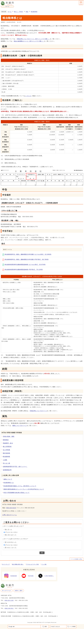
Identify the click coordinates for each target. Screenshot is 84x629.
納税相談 (6, 440)
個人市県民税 (7, 446)
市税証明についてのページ (33, 39)
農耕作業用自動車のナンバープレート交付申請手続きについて (24, 489)
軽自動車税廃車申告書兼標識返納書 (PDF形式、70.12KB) (23, 270)
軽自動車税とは (9, 482)
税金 (27, 11)
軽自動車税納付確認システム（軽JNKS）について (20, 486)
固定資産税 (6, 453)
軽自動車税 (34, 11)
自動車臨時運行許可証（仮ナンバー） (15, 466)
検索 (46, 626)
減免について (8, 479)
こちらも (28, 96)
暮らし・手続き (18, 11)
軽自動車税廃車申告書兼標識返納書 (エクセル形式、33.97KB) (25, 265)
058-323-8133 (11, 508)
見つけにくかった (11, 547)
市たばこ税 (6, 463)
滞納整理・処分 (8, 443)
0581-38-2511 (9, 608)
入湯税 (5, 460)
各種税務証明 (7, 470)
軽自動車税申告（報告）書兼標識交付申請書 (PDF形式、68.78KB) (26, 260)
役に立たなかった (11, 535)
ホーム (10, 11)
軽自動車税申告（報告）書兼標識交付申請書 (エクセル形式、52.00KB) (27, 255)
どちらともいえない (11, 532)
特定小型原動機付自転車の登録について (17, 492)
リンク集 (43, 564)
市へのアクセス (6, 590)
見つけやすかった (11, 542)
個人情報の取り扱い (18, 564)
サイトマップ (6, 564)
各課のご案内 (18, 590)
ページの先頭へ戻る (76, 559)
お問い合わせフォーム (9, 515)
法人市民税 (6, 450)
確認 (42, 552)
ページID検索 (72, 626)
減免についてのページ (19, 425)
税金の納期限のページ (29, 41)
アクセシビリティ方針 (32, 564)
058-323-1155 (9, 600)
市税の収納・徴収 (8, 436)
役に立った (8, 529)
